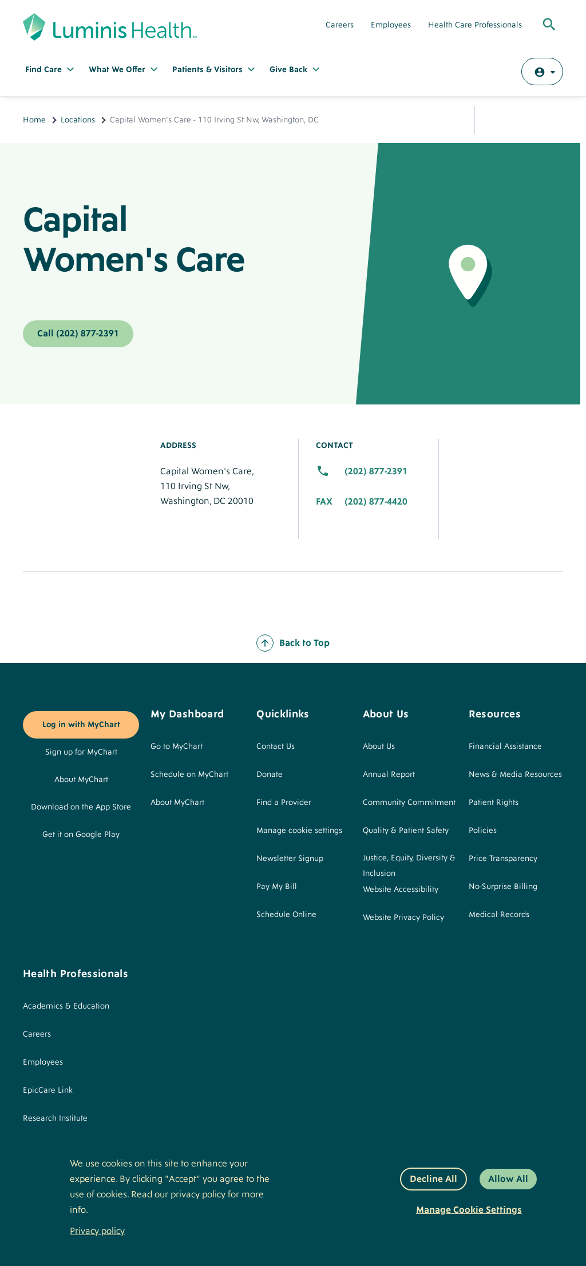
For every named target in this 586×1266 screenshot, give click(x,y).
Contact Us (275, 746)
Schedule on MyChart (189, 774)
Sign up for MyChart (81, 752)
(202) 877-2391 (376, 471)
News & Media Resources (515, 774)
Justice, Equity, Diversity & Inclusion (409, 866)
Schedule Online (286, 914)
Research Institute (55, 1118)
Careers (340, 25)
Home (34, 120)
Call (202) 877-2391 (78, 333)
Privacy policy (97, 1231)
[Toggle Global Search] (549, 25)
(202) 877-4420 (376, 502)
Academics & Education (66, 1006)
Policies (483, 830)
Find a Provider (283, 802)
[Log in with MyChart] (542, 71)
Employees (391, 25)
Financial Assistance (505, 746)
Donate (269, 774)
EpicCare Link (48, 1090)
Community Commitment (409, 802)
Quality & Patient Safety (406, 830)
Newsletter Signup (289, 858)
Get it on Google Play (81, 834)
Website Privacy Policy (403, 917)
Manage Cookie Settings (469, 1210)
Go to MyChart (177, 746)
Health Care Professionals (475, 25)
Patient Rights (493, 802)
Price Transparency (503, 858)
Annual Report (389, 774)
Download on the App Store (81, 807)
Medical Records (499, 914)
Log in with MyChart (81, 724)
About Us (379, 746)
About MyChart (81, 779)
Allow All (508, 1179)
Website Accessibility (400, 889)
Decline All (433, 1179)
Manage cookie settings (299, 830)
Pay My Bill (276, 886)
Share (494, 120)
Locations (78, 120)
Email (522, 120)
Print (549, 120)
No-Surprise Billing (503, 886)
